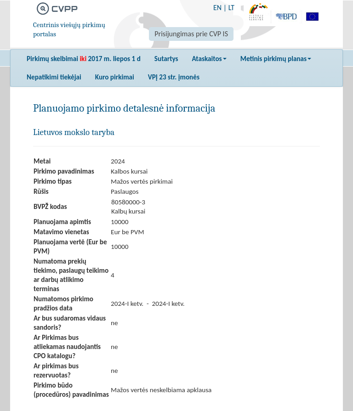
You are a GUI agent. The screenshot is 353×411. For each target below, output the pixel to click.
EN (217, 7)
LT (231, 7)
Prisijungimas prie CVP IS (191, 33)
